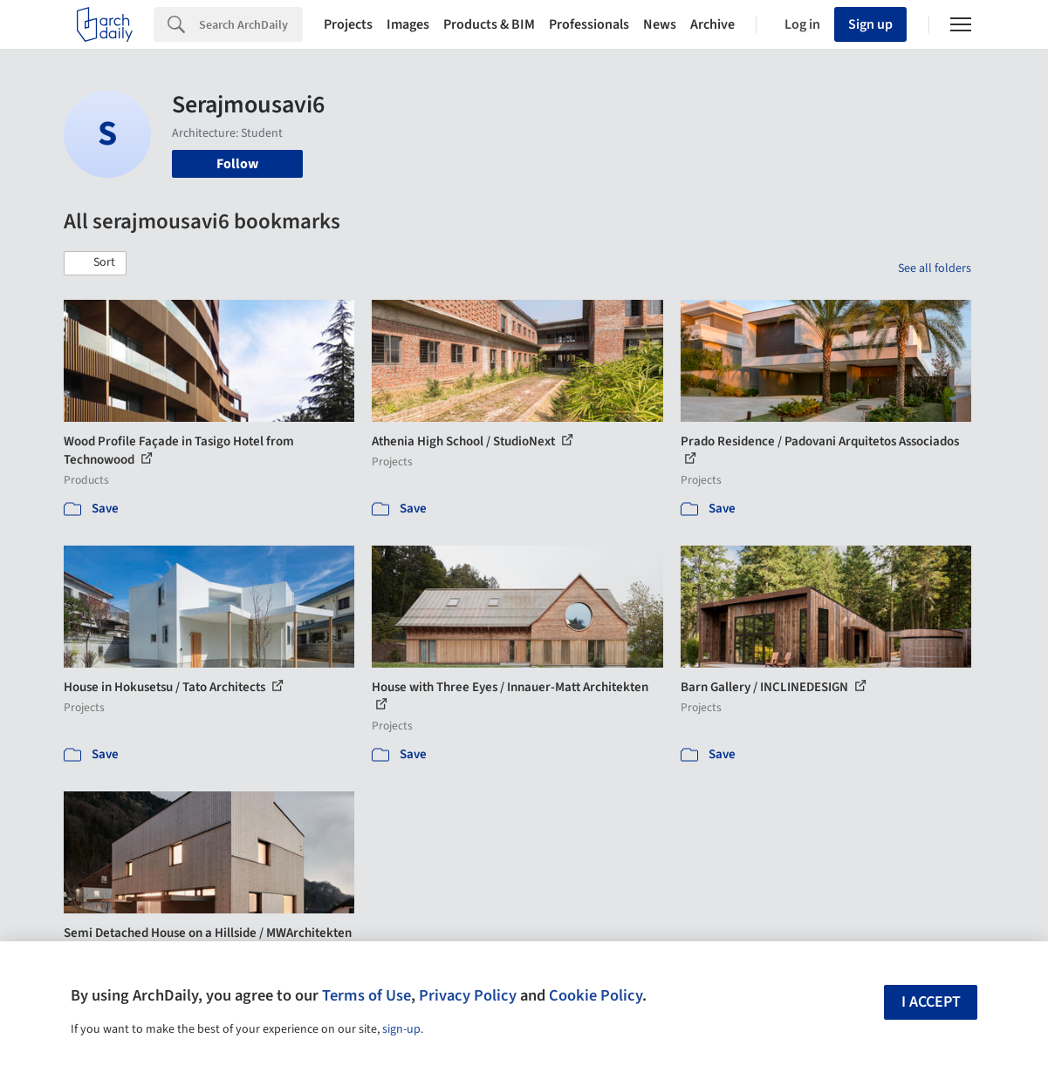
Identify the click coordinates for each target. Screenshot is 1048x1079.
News (659, 24)
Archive (712, 24)
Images (408, 24)
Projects (348, 24)
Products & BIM (489, 24)
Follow (237, 163)
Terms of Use (366, 995)
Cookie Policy (595, 995)
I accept (931, 1002)
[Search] (251, 24)
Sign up (870, 24)
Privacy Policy (468, 995)
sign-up (401, 1029)
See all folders (934, 268)
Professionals (589, 24)
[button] (95, 263)
